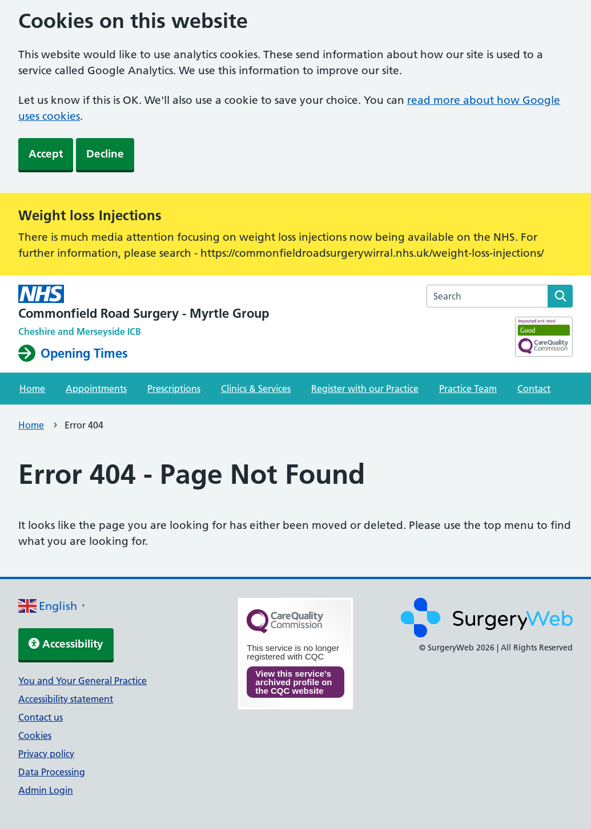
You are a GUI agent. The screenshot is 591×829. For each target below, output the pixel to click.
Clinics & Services (256, 388)
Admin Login (45, 790)
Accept (46, 153)
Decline (105, 153)
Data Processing (51, 772)
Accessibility (66, 643)
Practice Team (468, 388)
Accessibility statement (65, 699)
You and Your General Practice (82, 680)
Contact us (40, 717)
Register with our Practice (365, 388)
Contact (533, 388)
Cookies (34, 735)
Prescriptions (173, 388)
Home (32, 388)
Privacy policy (46, 753)
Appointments (96, 388)
